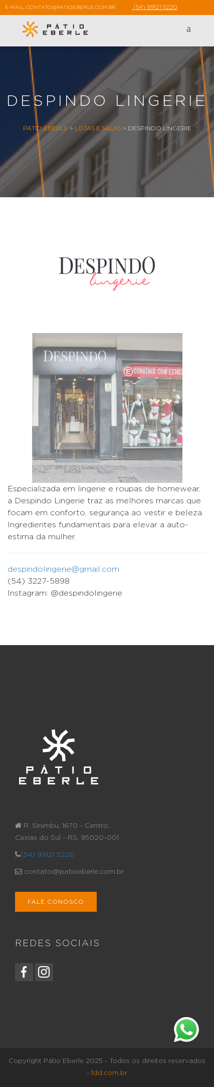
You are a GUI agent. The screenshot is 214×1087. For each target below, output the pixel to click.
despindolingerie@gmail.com (63, 569)
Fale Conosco (56, 901)
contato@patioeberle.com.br (71, 7)
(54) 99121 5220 (48, 854)
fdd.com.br (109, 1073)
